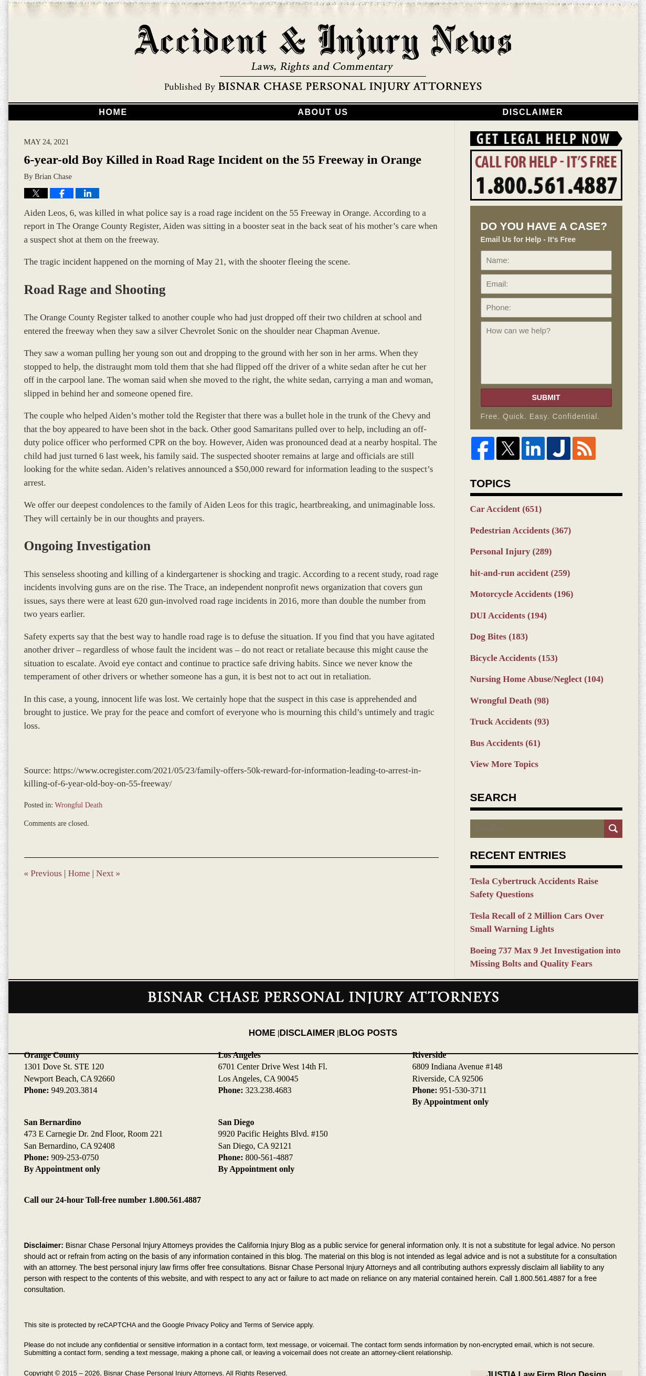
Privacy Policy (207, 1295)
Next (108, 873)
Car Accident (502, 508)
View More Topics (500, 744)
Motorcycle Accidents (516, 587)
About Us (323, 112)
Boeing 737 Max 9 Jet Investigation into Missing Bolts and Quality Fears (536, 929)
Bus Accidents (501, 725)
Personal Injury (506, 547)
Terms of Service (268, 1295)
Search (613, 808)
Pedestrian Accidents (514, 528)
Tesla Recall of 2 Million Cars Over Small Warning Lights (539, 897)
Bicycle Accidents (508, 646)
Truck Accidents (505, 705)
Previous (43, 873)
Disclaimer (533, 112)
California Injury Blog (323, 59)
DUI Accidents (504, 607)
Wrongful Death (78, 805)
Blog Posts (364, 993)
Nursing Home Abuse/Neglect (529, 665)
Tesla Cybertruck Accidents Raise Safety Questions (538, 866)
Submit (546, 397)
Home (113, 112)
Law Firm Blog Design (572, 1344)
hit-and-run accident (514, 567)
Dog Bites (496, 626)
